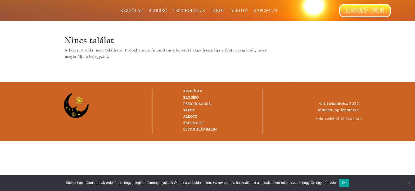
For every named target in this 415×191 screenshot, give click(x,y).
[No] (408, 182)
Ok (344, 183)
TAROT (217, 11)
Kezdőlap (131, 11)
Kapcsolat (266, 11)
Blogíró (157, 11)
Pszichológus (189, 11)
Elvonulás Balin (365, 11)
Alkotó (239, 11)
